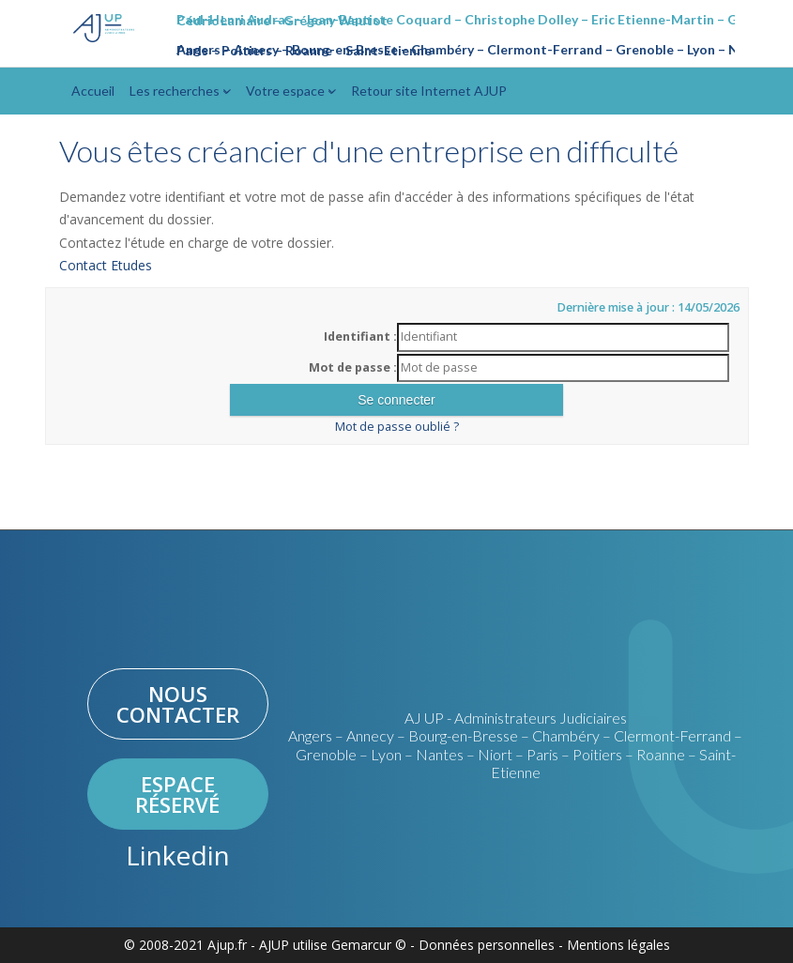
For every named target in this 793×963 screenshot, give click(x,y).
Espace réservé (177, 794)
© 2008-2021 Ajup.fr (185, 945)
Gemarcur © (368, 945)
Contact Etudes (105, 265)
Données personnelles (487, 945)
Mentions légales (618, 945)
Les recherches (180, 91)
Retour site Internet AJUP (429, 91)
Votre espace (291, 91)
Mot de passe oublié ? (397, 427)
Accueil (92, 91)
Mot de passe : (353, 367)
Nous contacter (177, 704)
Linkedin (178, 855)
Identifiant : (360, 336)
